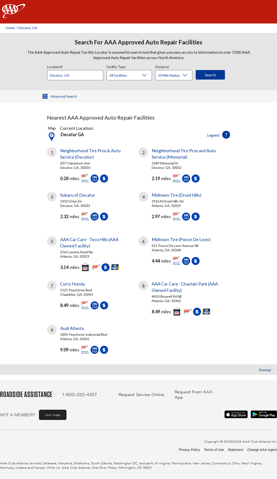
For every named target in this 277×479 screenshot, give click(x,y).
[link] (92, 163)
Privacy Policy (189, 450)
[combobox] (77, 74)
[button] (226, 135)
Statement (235, 450)
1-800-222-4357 (79, 394)
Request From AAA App (193, 394)
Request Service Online (141, 394)
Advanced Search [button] (63, 96)
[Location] (75, 75)
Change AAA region (262, 450)
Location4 (54, 66)
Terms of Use (214, 450)
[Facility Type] (133, 75)
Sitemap (265, 370)
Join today (53, 415)
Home (10, 28)
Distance (162, 66)
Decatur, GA (27, 28)
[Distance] (176, 75)
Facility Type (116, 66)
